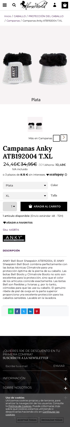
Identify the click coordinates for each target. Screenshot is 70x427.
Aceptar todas (27, 420)
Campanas (45, 138)
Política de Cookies (19, 406)
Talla (54, 195)
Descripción (11, 250)
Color (54, 185)
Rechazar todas (51, 420)
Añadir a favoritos (18, 223)
